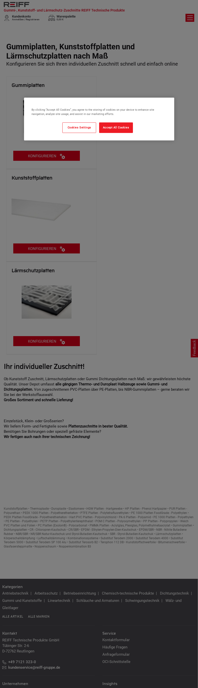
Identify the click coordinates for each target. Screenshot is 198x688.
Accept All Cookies (116, 127)
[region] (99, 119)
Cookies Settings (79, 127)
